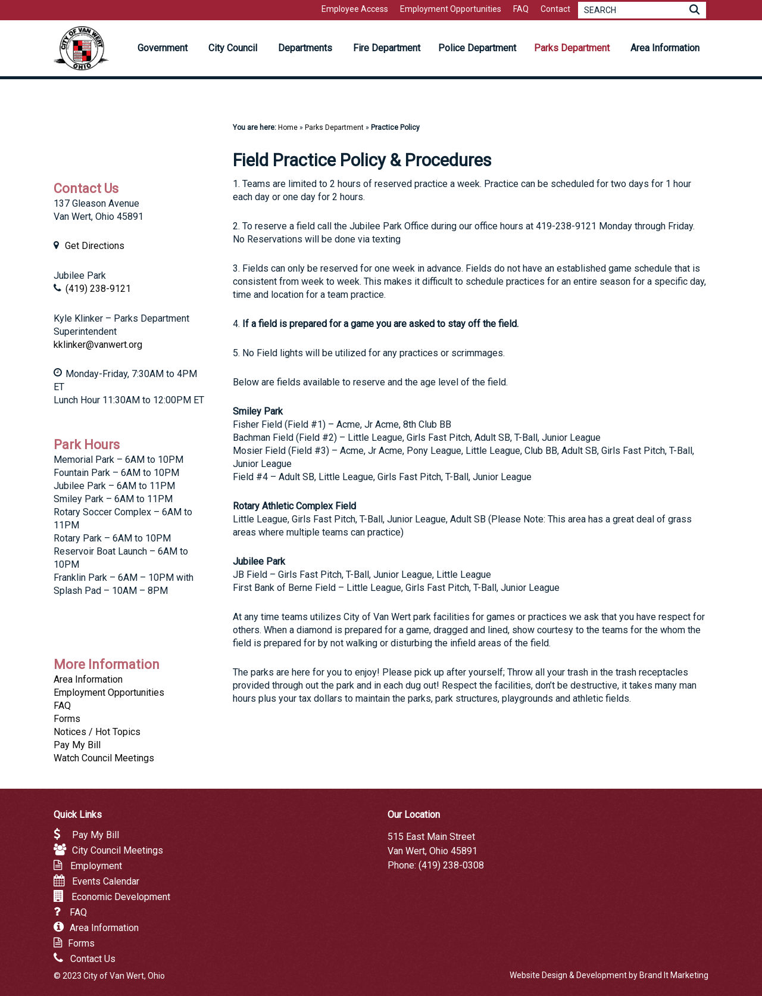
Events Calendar (105, 881)
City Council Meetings (117, 850)
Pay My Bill (77, 745)
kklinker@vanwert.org (98, 344)
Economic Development (120, 896)
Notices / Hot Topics (97, 731)
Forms (67, 718)
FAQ (62, 705)
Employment (96, 866)
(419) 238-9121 (98, 288)
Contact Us (92, 958)
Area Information (88, 679)
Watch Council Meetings (104, 758)
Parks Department (334, 127)
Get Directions (94, 245)
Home (288, 127)
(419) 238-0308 (451, 865)
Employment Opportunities (109, 692)
